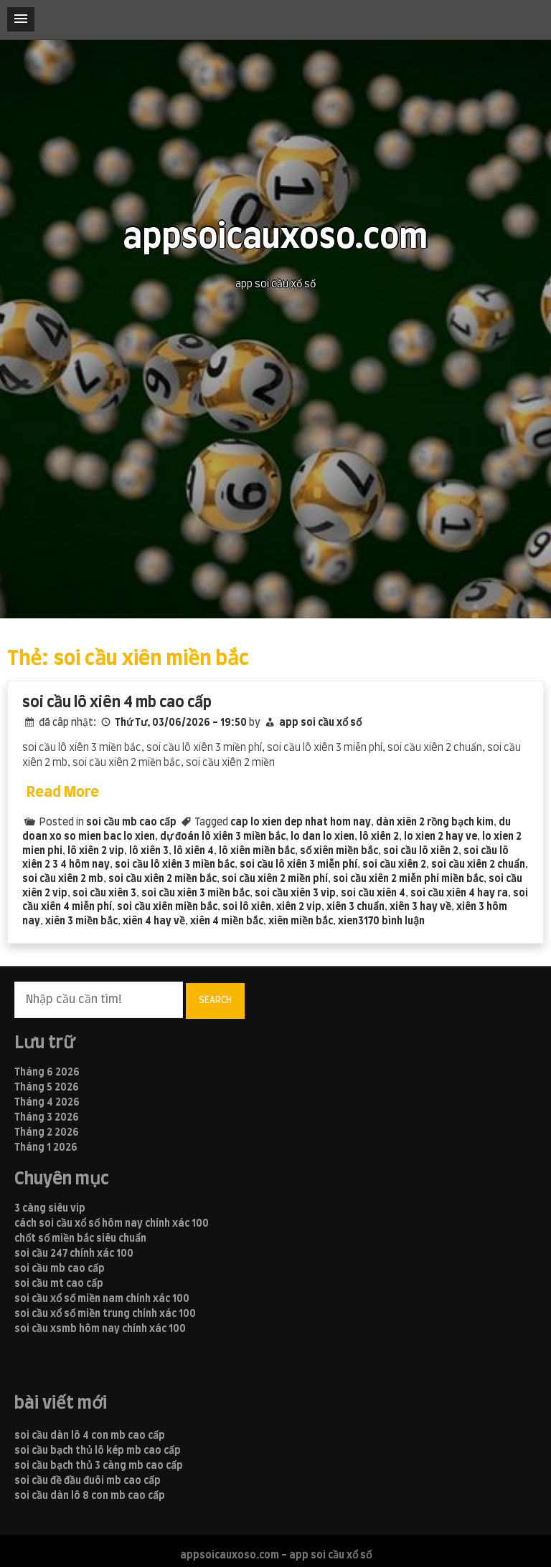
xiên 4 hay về (154, 921)
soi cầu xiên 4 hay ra (459, 893)
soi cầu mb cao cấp (131, 823)
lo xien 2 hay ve (440, 837)
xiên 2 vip (298, 907)
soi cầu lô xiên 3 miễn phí (298, 865)
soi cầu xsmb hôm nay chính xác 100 (100, 1329)
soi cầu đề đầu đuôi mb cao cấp (87, 1481)
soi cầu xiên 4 (373, 893)
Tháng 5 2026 (46, 1088)
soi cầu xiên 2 (394, 865)
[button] (20, 19)
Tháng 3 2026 (46, 1118)
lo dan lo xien (322, 837)
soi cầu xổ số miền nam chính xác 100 (101, 1299)
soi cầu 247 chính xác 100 (73, 1254)
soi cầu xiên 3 (104, 893)
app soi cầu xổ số (320, 723)
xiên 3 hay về (420, 907)
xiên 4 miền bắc (226, 921)
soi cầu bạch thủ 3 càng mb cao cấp (98, 1466)
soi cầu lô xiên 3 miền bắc (175, 865)
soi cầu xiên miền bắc (167, 907)
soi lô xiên (246, 907)
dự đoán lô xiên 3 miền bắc (223, 837)
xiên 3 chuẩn (355, 907)
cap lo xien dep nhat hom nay (300, 823)
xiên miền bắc (300, 921)
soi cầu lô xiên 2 (420, 851)
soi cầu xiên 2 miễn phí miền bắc (408, 879)
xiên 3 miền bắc (81, 921)
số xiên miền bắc (339, 851)
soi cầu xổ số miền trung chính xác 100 (105, 1314)
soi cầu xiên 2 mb (62, 879)
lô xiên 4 (194, 851)
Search (215, 1000)
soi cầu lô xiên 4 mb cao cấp (117, 702)
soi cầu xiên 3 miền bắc (195, 893)
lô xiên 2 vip (95, 851)
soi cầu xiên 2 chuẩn (478, 865)
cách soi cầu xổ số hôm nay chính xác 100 (111, 1224)
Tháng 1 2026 (45, 1148)
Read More (63, 792)
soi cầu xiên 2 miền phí (275, 879)
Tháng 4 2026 (47, 1103)
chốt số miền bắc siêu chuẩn (80, 1239)
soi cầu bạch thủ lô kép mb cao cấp (97, 1451)
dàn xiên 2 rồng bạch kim (435, 823)
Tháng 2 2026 (46, 1133)
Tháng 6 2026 (47, 1073)
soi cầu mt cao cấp (58, 1284)
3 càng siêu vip (49, 1209)
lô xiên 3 (149, 851)
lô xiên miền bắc (257, 851)
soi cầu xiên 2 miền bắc (162, 879)
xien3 (351, 921)
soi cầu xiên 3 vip (295, 893)
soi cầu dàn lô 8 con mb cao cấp (89, 1496)
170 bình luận (394, 921)
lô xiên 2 (379, 837)
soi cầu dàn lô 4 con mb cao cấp (89, 1436)
